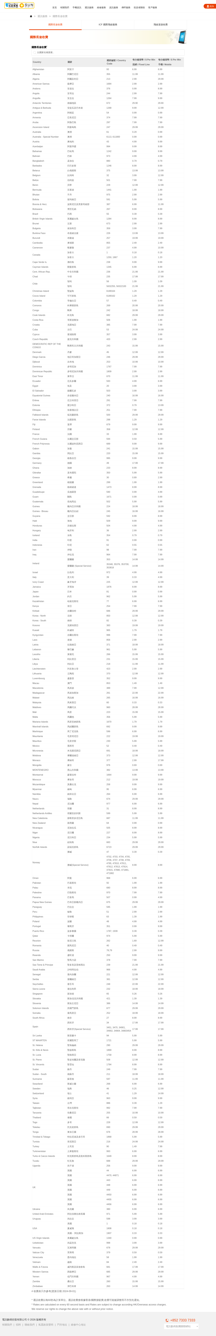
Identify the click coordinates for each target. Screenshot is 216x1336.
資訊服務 (113, 7)
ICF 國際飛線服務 (149, 24)
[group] (43, 25)
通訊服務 (89, 7)
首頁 (54, 7)
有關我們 (64, 7)
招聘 (18, 1324)
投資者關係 (139, 7)
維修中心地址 (78, 1324)
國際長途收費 (96, 24)
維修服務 (101, 7)
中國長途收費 (44, 24)
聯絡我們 (30, 1324)
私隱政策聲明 (45, 1324)
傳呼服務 (125, 7)
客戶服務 (152, 7)
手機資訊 (76, 7)
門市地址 (62, 1324)
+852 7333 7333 (179, 1320)
